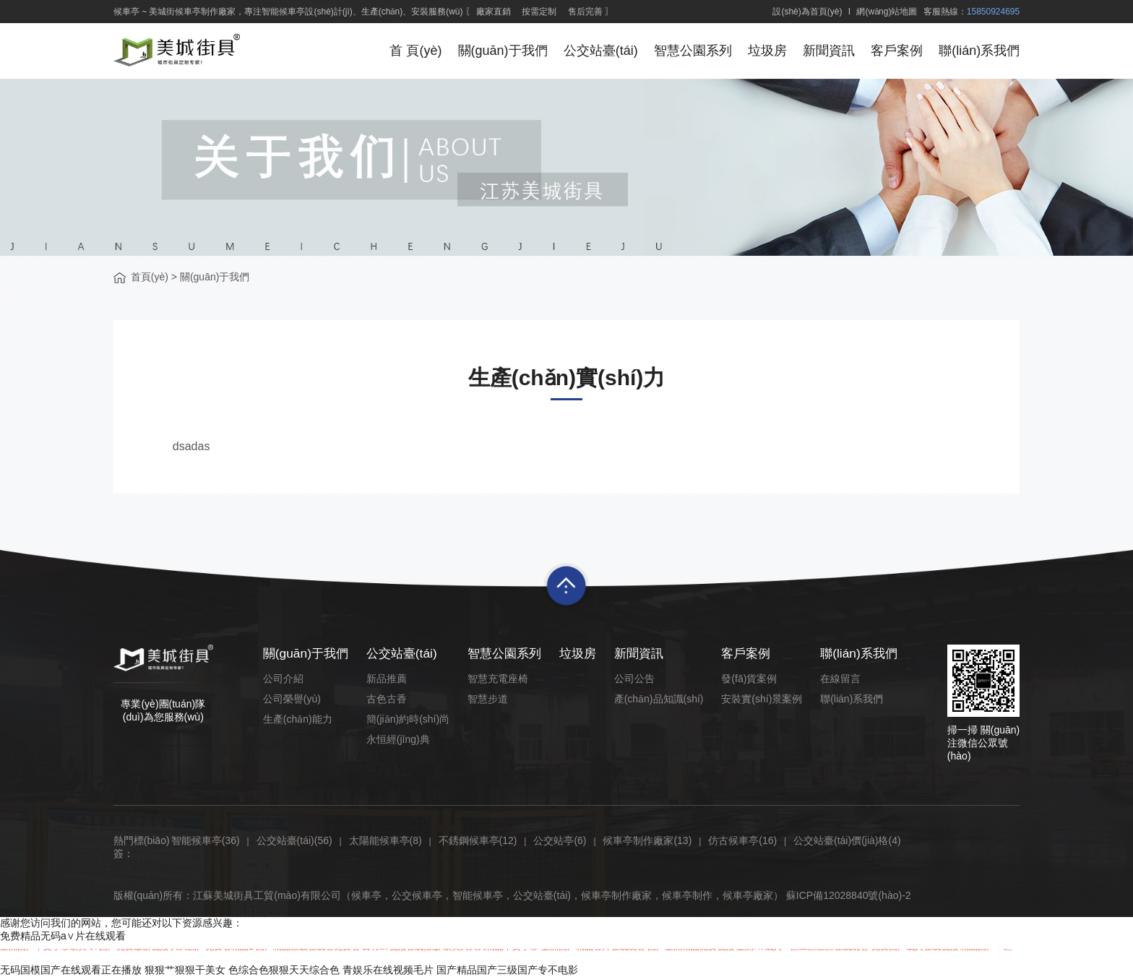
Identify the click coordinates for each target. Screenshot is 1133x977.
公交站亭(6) (559, 840)
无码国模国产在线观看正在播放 (71, 970)
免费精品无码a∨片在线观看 (63, 936)
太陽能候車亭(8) (385, 840)
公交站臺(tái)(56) (294, 840)
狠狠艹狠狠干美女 (185, 970)
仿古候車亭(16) (742, 840)
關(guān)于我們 (498, 50)
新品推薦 (388, 678)
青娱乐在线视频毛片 (388, 970)
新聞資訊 (827, 50)
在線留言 (837, 678)
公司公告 (635, 678)
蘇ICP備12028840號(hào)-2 (848, 895)
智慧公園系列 (690, 50)
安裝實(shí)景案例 (760, 699)
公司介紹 (283, 678)
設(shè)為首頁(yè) (807, 12)
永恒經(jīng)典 (399, 739)
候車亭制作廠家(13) (647, 840)
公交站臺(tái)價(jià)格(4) (847, 840)
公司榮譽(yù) (292, 699)
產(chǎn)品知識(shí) (660, 699)
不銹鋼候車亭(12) (478, 840)
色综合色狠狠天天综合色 (284, 970)
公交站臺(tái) (597, 50)
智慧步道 (487, 699)
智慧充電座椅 (497, 678)
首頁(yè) (149, 277)
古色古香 (388, 699)
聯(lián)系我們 (979, 50)
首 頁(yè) (411, 50)
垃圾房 (765, 50)
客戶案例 (896, 50)
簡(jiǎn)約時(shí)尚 (409, 719)
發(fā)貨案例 (747, 678)
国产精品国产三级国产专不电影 (507, 970)
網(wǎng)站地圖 (886, 12)
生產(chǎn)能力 (297, 719)
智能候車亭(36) (205, 840)
